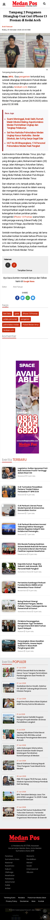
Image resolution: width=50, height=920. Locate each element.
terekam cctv (20, 87)
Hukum (21, 631)
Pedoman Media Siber (37, 898)
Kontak (41, 901)
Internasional (32, 869)
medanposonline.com (23, 910)
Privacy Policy (11, 901)
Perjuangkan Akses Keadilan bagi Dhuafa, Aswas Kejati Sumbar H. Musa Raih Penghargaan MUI (31, 644)
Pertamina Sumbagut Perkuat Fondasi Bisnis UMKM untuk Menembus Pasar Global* (32, 585)
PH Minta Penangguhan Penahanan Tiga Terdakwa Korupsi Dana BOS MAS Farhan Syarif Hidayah (32, 625)
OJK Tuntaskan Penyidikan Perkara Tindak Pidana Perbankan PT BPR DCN (30, 489)
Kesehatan (22, 554)
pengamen (24, 76)
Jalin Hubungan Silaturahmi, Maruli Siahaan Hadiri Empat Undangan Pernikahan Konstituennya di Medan (30, 752)
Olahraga (9, 872)
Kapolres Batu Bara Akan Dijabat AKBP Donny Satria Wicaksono (32, 702)
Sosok (29, 866)
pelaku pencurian (10, 319)
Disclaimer (24, 901)
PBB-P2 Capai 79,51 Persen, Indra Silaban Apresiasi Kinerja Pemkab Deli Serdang (32, 781)
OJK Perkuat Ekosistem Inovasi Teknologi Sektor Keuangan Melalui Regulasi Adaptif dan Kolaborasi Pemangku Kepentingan (32, 529)
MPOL (11, 77)
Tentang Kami (9, 898)
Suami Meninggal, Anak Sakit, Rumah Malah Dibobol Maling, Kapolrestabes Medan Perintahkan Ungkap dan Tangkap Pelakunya (25, 123)
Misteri (29, 862)
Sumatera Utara (25, 572)
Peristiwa (9, 856)
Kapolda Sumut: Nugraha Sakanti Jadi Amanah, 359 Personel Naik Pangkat (30, 566)
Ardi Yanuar (7, 26)
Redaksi (21, 898)
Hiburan (30, 872)
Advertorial (10, 882)
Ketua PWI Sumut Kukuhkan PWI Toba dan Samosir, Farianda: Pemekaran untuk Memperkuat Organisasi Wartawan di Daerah (32, 814)
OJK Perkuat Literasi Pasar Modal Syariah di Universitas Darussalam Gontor (31, 508)
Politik (7, 885)
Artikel (7, 888)
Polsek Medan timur (31, 325)
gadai (17, 314)
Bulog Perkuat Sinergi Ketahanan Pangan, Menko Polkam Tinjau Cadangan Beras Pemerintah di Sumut (32, 605)
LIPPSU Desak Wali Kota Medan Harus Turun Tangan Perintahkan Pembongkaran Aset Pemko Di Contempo (32, 674)
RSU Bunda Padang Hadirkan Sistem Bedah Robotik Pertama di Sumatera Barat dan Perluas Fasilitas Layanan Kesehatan (32, 547)
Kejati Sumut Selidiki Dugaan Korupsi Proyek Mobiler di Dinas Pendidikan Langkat (31, 719)
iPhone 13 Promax (23, 216)
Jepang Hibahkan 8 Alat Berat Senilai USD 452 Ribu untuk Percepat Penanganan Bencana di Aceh (31, 736)
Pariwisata (9, 878)
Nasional (21, 476)
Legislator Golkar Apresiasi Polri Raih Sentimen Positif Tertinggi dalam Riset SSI (33, 470)
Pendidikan (31, 859)
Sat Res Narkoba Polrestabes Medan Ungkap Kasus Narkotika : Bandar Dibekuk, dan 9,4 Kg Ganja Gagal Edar (25, 135)
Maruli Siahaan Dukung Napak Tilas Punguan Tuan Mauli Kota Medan (31, 766)
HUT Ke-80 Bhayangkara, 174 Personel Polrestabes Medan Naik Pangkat (26, 144)
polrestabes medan (11, 325)
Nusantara (22, 590)
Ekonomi (21, 495)
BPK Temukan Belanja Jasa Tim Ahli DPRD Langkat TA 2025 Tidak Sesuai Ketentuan (32, 797)
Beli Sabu (7, 314)
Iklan (33, 901)
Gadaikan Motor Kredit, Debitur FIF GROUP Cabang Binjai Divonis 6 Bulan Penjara (32, 688)
